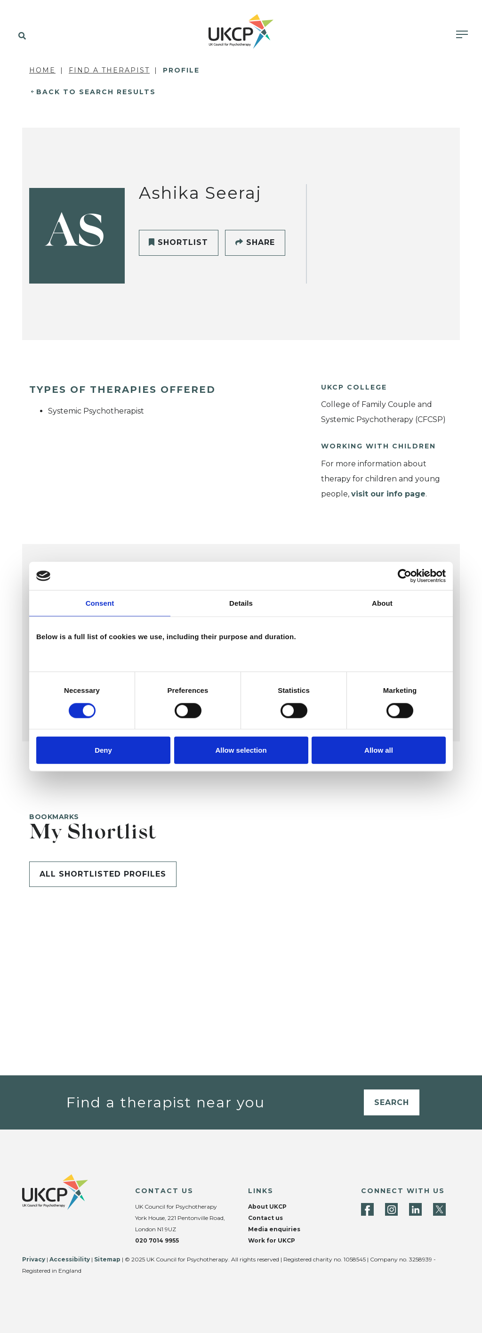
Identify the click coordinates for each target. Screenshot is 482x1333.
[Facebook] (367, 1209)
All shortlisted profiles (103, 874)
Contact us (265, 1217)
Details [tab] (241, 603)
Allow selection (240, 750)
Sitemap (107, 1259)
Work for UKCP (271, 1240)
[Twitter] (439, 1209)
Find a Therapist (109, 70)
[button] (20, 36)
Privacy (33, 1259)
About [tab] (382, 603)
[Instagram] (391, 1209)
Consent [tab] (100, 603)
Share (255, 242)
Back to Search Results (96, 92)
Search (391, 1102)
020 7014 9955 (157, 1240)
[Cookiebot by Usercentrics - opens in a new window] (404, 576)
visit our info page (388, 493)
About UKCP (267, 1206)
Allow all (378, 750)
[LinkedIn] (415, 1209)
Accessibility (69, 1259)
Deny (103, 750)
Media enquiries (274, 1229)
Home (42, 70)
